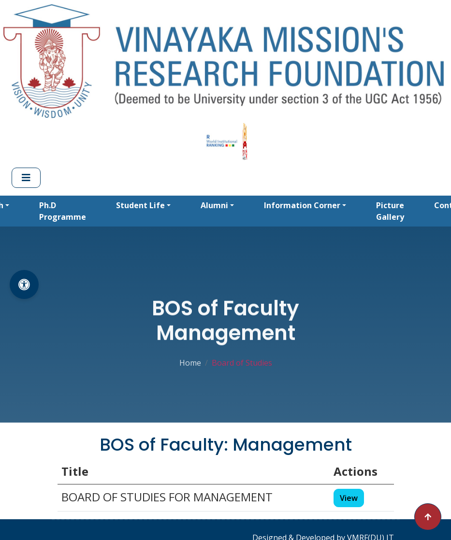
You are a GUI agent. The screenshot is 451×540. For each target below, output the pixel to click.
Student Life (140, 205)
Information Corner (302, 205)
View (349, 498)
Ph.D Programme (62, 211)
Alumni (214, 205)
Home (190, 361)
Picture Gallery (390, 211)
